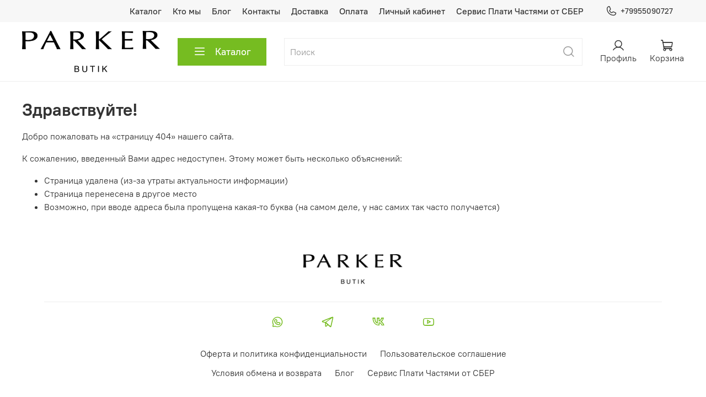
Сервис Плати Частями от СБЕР (520, 11)
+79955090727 (639, 11)
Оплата (353, 11)
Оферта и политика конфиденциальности (283, 353)
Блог (221, 11)
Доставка (309, 11)
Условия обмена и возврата (266, 372)
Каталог (146, 11)
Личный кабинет (412, 11)
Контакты (261, 11)
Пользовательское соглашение (443, 353)
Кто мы (187, 11)
